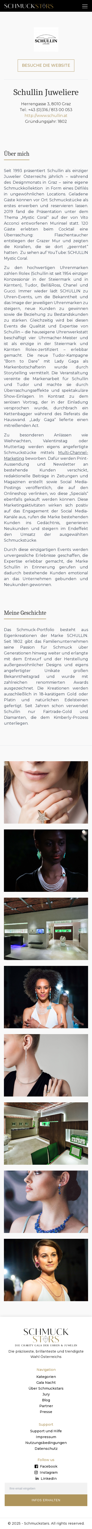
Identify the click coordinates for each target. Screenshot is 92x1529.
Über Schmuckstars (46, 1388)
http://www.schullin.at (46, 115)
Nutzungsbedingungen (46, 1443)
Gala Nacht (46, 1382)
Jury (46, 1394)
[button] (85, 6)
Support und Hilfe (46, 1431)
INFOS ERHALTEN (46, 1500)
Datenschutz (46, 1448)
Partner (46, 1406)
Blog (46, 1400)
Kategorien (46, 1377)
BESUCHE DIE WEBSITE (46, 65)
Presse (46, 1412)
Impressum (46, 1437)
